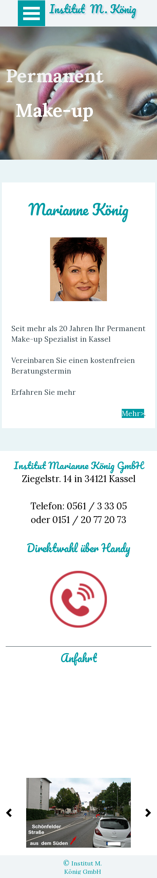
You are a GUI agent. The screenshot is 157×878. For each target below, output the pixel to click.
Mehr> (133, 413)
